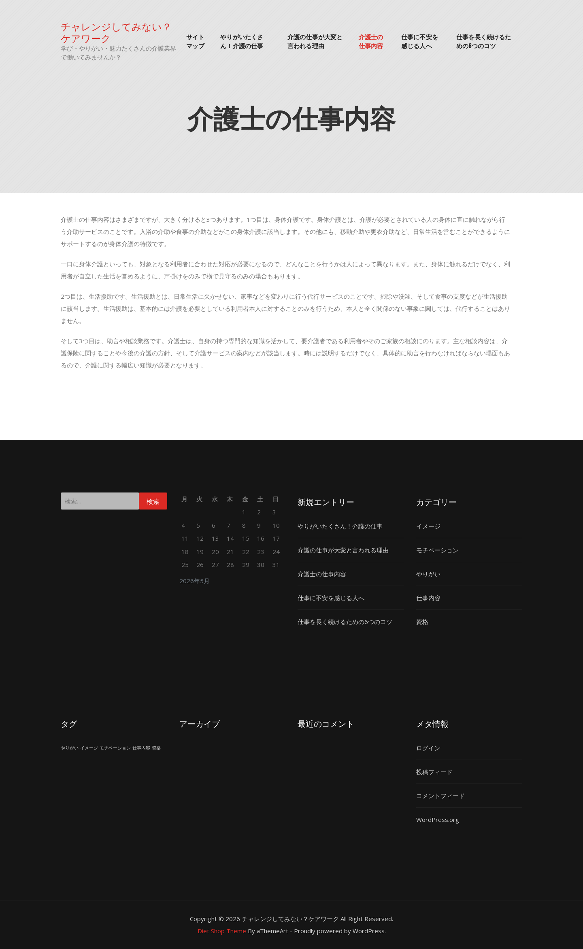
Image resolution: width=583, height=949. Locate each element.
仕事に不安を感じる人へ (419, 41)
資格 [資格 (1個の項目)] (156, 748)
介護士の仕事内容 (371, 41)
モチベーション (437, 550)
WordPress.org (437, 819)
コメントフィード (440, 796)
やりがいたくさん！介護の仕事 (241, 41)
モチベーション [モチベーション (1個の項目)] (115, 748)
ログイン (428, 748)
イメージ (428, 526)
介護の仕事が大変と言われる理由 (315, 41)
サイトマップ (195, 41)
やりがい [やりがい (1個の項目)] (70, 748)
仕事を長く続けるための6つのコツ (483, 41)
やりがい (428, 574)
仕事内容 (428, 598)
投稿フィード (434, 772)
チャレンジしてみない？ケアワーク (116, 32)
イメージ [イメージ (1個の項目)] (89, 748)
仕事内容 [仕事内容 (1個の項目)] (141, 748)
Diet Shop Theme (222, 931)
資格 (422, 622)
